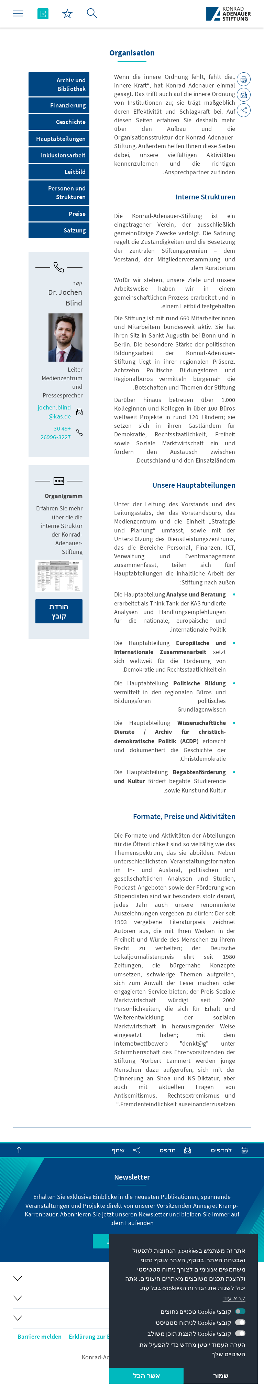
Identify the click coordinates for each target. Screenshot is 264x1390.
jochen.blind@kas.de (60, 411)
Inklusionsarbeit (63, 155)
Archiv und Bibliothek (71, 84)
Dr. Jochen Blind (65, 297)
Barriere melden (40, 1336)
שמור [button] (221, 1375)
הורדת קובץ (59, 611)
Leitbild (75, 172)
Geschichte (71, 122)
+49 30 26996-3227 (61, 432)
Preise (77, 214)
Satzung (75, 230)
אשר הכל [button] (146, 1375)
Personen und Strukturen (67, 192)
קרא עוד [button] (234, 1298)
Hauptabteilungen (61, 139)
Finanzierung (68, 105)
